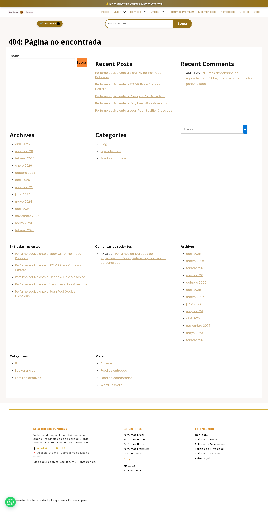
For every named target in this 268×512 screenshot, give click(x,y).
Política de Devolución (210, 444)
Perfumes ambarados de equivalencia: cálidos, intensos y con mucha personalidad (219, 78)
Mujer (117, 12)
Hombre (135, 12)
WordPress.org (111, 385)
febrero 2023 (24, 230)
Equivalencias (111, 151)
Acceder (107, 363)
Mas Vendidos (207, 12)
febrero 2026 (24, 158)
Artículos (129, 466)
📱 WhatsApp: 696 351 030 (51, 448)
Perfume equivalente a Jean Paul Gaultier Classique (133, 110)
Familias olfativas (114, 158)
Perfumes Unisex (135, 444)
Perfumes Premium (181, 12)
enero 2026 (23, 165)
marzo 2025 (24, 187)
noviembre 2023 (27, 216)
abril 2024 (22, 209)
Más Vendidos (133, 453)
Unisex (155, 12)
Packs (105, 12)
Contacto (201, 435)
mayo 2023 (23, 223)
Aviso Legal (202, 458)
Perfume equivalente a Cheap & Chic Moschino (130, 96)
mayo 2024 (23, 201)
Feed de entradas (114, 370)
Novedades (228, 12)
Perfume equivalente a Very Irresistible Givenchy (131, 103)
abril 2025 (22, 180)
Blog (257, 12)
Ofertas (244, 12)
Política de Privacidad (209, 449)
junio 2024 (22, 194)
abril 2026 (22, 144)
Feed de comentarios (116, 378)
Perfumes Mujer (134, 435)
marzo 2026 (24, 151)
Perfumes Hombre (136, 439)
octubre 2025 (25, 173)
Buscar (14, 56)
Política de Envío (206, 439)
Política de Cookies (207, 453)
